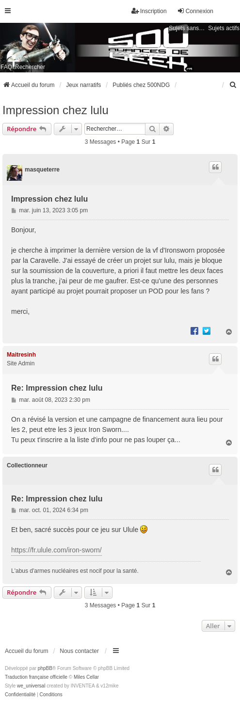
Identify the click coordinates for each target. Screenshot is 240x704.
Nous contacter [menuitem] (79, 651)
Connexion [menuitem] (195, 11)
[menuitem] (233, 85)
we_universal (31, 685)
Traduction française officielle (36, 677)
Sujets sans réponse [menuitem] (187, 28)
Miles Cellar (86, 677)
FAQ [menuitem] (6, 67)
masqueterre (42, 169)
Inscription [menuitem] (149, 11)
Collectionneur (27, 465)
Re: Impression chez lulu (56, 388)
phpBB (45, 668)
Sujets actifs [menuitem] (224, 28)
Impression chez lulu (55, 110)
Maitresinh (21, 354)
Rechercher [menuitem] (30, 67)
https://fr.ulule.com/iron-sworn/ (56, 550)
